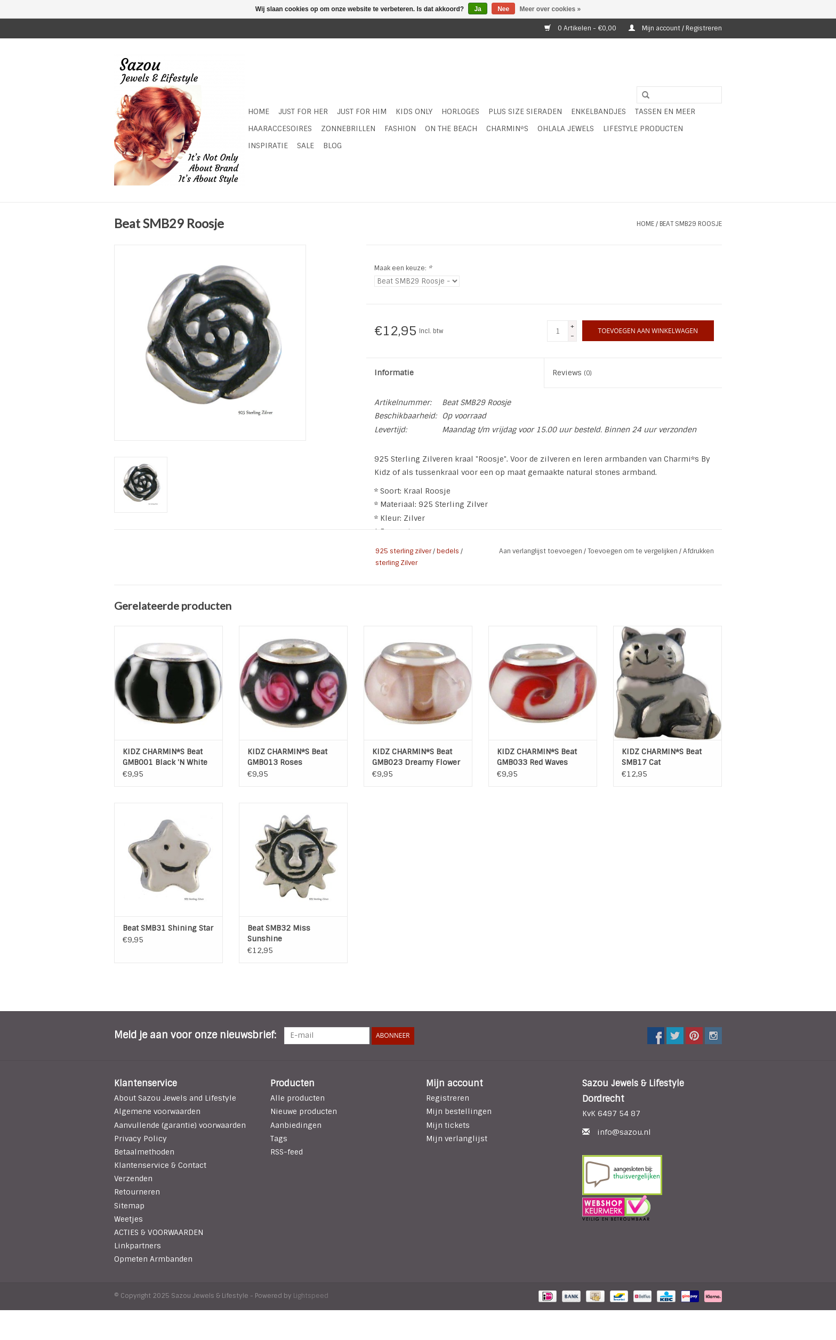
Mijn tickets (448, 1125)
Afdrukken (698, 551)
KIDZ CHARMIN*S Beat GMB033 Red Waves (537, 757)
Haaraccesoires (280, 128)
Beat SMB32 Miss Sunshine (278, 933)
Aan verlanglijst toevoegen (541, 551)
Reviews (572, 372)
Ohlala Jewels (565, 128)
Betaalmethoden (144, 1152)
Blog (332, 145)
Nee (503, 9)
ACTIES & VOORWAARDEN (158, 1232)
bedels (448, 551)
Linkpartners (137, 1245)
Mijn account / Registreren (675, 28)
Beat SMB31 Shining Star (168, 928)
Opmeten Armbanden (153, 1259)
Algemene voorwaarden (157, 1111)
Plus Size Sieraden (525, 111)
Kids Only (414, 111)
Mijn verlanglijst (456, 1138)
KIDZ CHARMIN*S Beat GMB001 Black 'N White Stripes (165, 757)
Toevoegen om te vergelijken (633, 551)
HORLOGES (460, 111)
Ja (477, 9)
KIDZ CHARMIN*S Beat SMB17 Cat (662, 757)
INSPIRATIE (268, 145)
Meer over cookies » (550, 9)
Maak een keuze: (403, 268)
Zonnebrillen (348, 128)
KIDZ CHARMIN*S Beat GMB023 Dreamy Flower (416, 757)
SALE (305, 145)
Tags (278, 1138)
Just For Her (303, 111)
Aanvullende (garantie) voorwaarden (180, 1125)
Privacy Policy (140, 1138)
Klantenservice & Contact (160, 1165)
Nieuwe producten (303, 1111)
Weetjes (128, 1219)
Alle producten (297, 1098)
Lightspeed (310, 1295)
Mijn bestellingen (459, 1111)
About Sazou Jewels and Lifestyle (175, 1098)
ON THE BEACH (451, 128)
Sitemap (129, 1205)
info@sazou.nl (624, 1132)
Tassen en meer (665, 111)
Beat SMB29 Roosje (691, 224)
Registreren (447, 1098)
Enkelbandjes (598, 111)
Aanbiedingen (295, 1125)
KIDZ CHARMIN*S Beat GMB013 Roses (287, 757)
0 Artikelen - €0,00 (581, 28)
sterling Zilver (396, 563)
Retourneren (137, 1192)
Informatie (394, 372)
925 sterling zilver (403, 551)
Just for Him (362, 111)
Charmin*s (507, 128)
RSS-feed (286, 1152)
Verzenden (133, 1178)
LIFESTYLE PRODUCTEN (643, 128)
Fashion (400, 128)
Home (258, 111)
